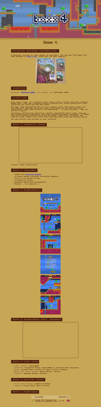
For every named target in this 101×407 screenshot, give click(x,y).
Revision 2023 (28, 92)
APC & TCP (32, 56)
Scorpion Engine (33, 174)
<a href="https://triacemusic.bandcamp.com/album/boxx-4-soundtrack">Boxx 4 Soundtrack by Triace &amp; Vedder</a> (50, 340)
